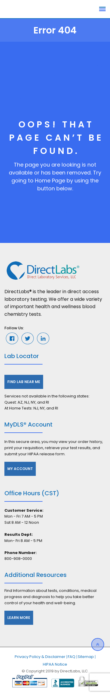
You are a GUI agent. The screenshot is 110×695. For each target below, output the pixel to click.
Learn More (18, 617)
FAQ (71, 656)
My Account (20, 468)
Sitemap (86, 656)
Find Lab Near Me (23, 381)
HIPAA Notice (55, 664)
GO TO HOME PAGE (55, 212)
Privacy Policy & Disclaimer (40, 656)
